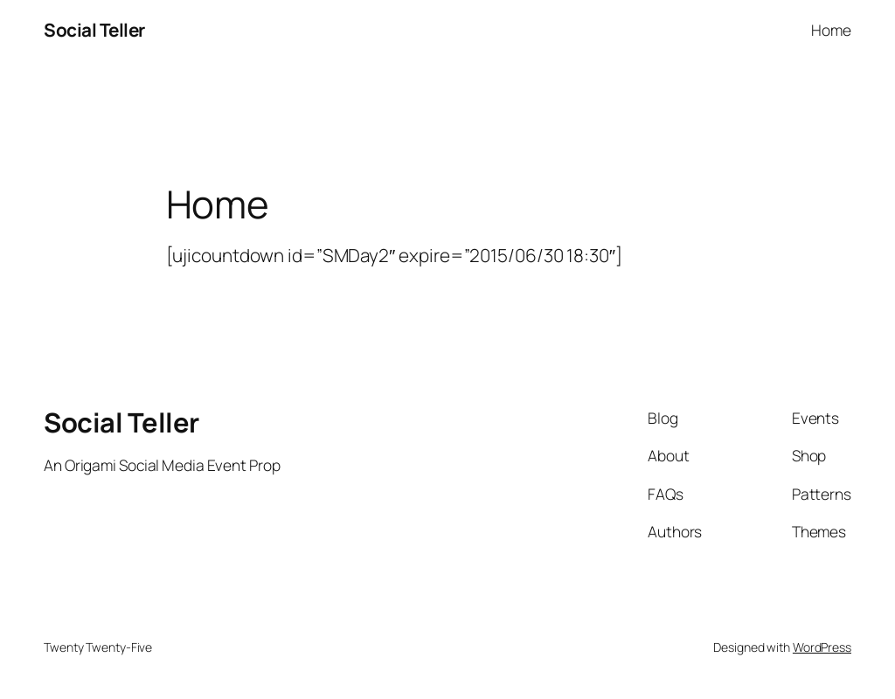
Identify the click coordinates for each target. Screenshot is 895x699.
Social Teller (94, 29)
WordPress (822, 647)
